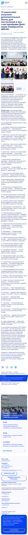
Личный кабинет (23, 2)
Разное (15, 32)
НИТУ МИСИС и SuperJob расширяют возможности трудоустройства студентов (13, 445)
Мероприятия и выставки (6, 33)
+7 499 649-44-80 (5, 493)
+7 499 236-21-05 (8, 466)
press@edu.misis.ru (6, 460)
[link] (3, 367)
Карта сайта (4, 514)
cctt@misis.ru (4, 507)
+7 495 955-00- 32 (5, 464)
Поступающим (20, 32)
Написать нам (9, 473)
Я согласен (14, 530)
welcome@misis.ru (6, 500)
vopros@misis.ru (5, 496)
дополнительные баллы (7, 354)
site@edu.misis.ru (5, 513)
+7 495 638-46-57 (5, 504)
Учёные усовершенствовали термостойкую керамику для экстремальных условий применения (12, 426)
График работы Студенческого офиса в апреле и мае (13, 436)
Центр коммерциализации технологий (11, 503)
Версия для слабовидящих (7, 6)
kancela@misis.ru (5, 467)
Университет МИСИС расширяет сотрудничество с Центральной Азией (12, 415)
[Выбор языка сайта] (20, 2)
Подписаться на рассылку (14, 478)
